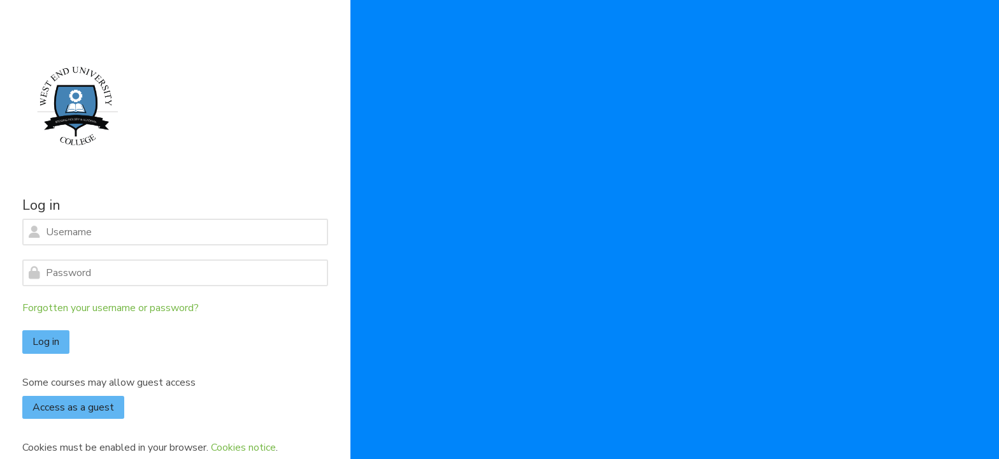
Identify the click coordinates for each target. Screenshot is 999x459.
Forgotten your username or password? (110, 308)
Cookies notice (243, 448)
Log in (45, 342)
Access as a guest (73, 407)
